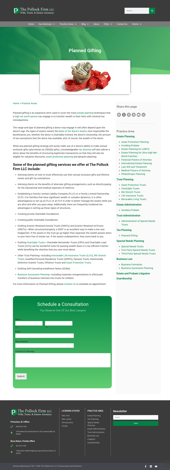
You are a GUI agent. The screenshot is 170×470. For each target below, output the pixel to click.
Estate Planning (126, 136)
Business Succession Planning (33, 274)
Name (18, 319)
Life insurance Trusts (132, 195)
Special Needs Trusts (132, 246)
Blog (85, 24)
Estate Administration (129, 204)
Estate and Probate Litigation (133, 273)
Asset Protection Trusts (78, 262)
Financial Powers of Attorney (136, 159)
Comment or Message (25, 351)
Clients (137, 24)
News (96, 24)
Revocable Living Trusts (133, 199)
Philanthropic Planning (133, 174)
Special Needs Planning (130, 240)
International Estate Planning (136, 163)
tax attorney (84, 149)
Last (46, 327)
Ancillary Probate (130, 210)
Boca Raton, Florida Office (23, 441)
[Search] (152, 11)
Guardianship (124, 278)
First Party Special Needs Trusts (138, 250)
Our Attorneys (47, 24)
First (16, 327)
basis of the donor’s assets (72, 131)
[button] (119, 115)
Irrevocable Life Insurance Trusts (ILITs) (72, 255)
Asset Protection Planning (135, 142)
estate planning (85, 112)
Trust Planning (125, 179)
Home (31, 24)
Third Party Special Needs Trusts (138, 253)
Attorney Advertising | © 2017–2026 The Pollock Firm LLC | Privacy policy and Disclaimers (47, 466)
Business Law (124, 259)
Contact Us (122, 24)
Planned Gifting (129, 235)
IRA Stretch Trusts (130, 192)
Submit (21, 376)
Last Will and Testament (134, 166)
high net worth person (26, 116)
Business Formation (131, 264)
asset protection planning (59, 156)
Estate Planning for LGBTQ (135, 149)
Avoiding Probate (130, 145)
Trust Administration (128, 215)
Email (18, 331)
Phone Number (22, 341)
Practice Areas (68, 24)
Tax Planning (124, 230)
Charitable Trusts (36, 242)
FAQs (108, 24)
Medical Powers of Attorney (135, 170)
